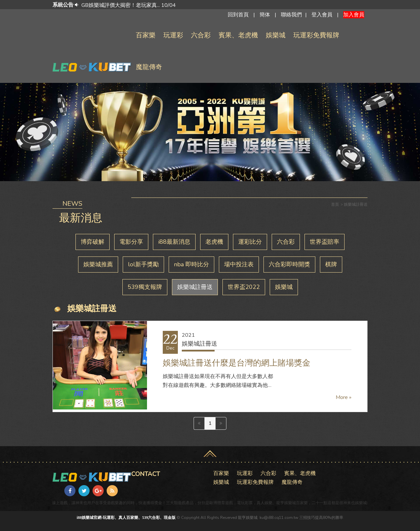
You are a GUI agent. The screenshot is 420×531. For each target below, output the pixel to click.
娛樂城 (275, 35)
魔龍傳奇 (149, 67)
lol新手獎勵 (143, 264)
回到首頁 (238, 14)
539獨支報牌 (145, 287)
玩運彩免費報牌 (316, 35)
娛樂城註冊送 (195, 287)
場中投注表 (239, 264)
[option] (219, 5)
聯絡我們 (291, 14)
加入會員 (353, 14)
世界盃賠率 (324, 242)
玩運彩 (173, 35)
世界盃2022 (244, 287)
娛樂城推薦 (98, 264)
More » (343, 397)
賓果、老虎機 (238, 35)
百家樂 (146, 35)
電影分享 (131, 242)
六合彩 (201, 35)
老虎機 (214, 242)
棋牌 (331, 264)
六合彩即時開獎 (289, 264)
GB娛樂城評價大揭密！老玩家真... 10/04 (128, 5)
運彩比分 (250, 242)
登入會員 (321, 14)
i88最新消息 (174, 242)
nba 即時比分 (191, 264)
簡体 (265, 14)
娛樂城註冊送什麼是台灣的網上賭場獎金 (236, 363)
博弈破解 (92, 242)
